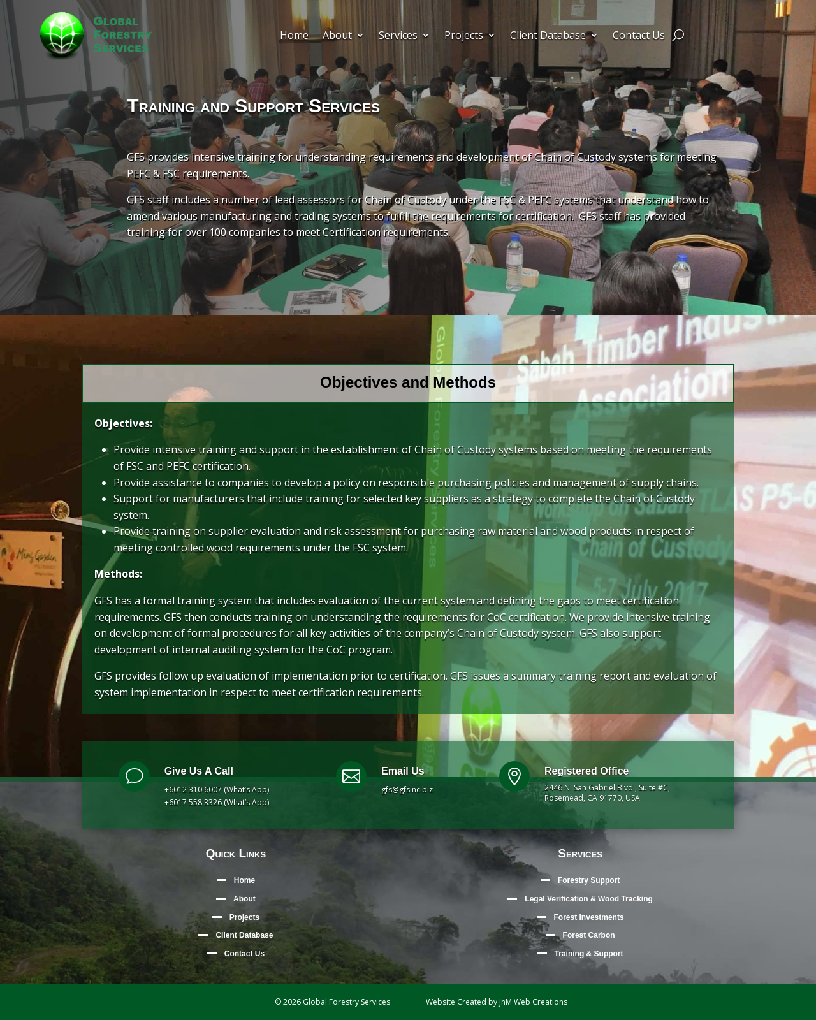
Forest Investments (589, 917)
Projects (463, 36)
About (337, 36)
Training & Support (589, 953)
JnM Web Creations (533, 1001)
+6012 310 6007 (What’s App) (216, 789)
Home (294, 36)
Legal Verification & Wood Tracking (588, 898)
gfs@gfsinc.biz (407, 789)
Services (398, 36)
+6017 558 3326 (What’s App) (216, 802)
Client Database (548, 36)
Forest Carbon (589, 935)
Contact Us (639, 36)
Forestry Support (589, 880)
